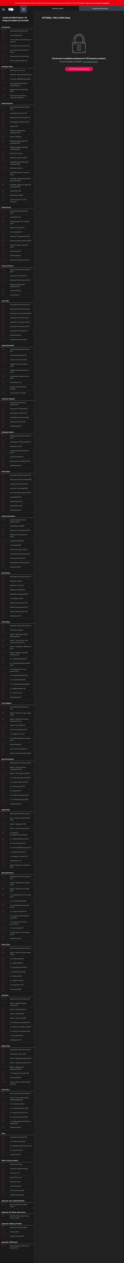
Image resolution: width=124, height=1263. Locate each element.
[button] (3, 9)
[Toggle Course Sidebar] (10, 9)
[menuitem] (23, 9)
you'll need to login (90, 61)
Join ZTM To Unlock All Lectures (79, 69)
